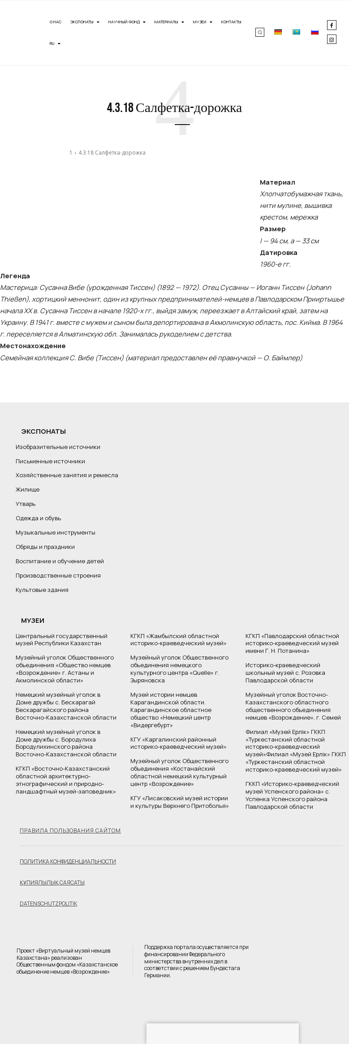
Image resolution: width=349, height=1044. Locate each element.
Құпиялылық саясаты (52, 882)
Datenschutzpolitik (48, 903)
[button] (259, 32)
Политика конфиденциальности (68, 861)
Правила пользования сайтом (70, 830)
